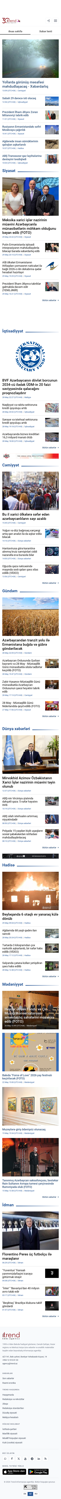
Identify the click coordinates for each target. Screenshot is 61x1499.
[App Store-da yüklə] (14, 1472)
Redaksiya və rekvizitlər (13, 1399)
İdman (8, 1205)
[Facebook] (12, 1458)
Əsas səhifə (15, 31)
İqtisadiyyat (12, 331)
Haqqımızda (8, 1395)
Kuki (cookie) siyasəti (12, 1442)
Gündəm (10, 591)
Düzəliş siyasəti (9, 1413)
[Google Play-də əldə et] (38, 1472)
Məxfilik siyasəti (9, 1433)
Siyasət (8, 170)
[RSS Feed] (45, 1458)
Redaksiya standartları (13, 1408)
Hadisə (8, 865)
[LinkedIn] (38, 1458)
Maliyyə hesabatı (10, 1417)
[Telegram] (32, 1458)
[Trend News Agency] (11, 1336)
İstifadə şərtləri (9, 1429)
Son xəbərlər (8, 1378)
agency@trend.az (9, 1363)
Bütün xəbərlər (49, 300)
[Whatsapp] (5, 1458)
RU (36, 1494)
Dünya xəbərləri (16, 728)
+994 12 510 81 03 (10, 1360)
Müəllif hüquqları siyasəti (14, 1438)
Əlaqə (5, 1404)
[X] (18, 1458)
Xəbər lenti (45, 31)
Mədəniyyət (12, 984)
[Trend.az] (11, 20)
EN (25, 1494)
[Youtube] (25, 1458)
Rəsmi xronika (9, 1383)
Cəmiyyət (10, 465)
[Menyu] (55, 21)
